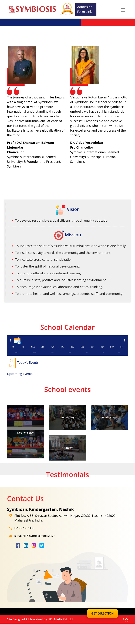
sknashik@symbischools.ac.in (35, 536)
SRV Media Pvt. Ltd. (60, 620)
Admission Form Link (84, 9)
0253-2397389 (24, 528)
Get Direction (100, 614)
